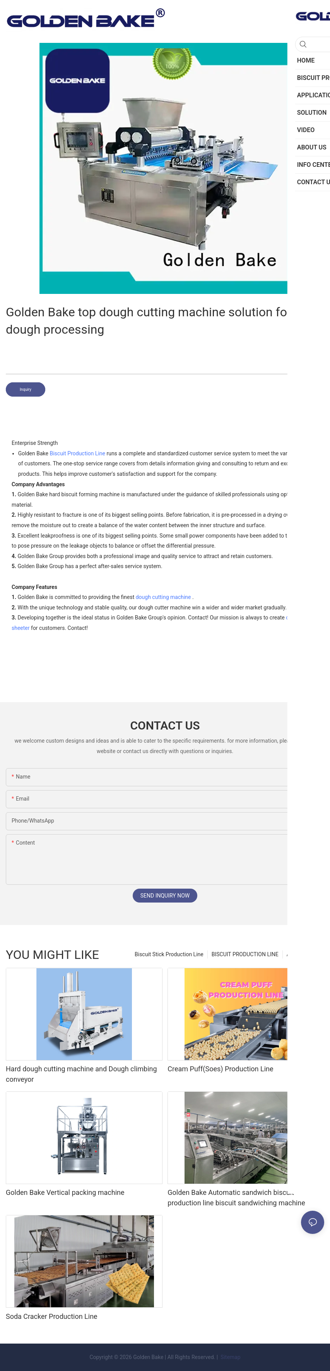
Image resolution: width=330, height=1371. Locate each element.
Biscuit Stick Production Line (169, 954)
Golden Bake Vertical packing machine (65, 1192)
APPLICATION (303, 954)
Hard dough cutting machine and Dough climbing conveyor (81, 1074)
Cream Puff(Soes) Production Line (220, 1069)
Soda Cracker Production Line (51, 1316)
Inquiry (25, 389)
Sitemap (230, 1357)
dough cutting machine (163, 597)
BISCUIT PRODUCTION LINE (245, 954)
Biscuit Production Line (77, 453)
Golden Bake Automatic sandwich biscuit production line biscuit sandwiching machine (236, 1197)
